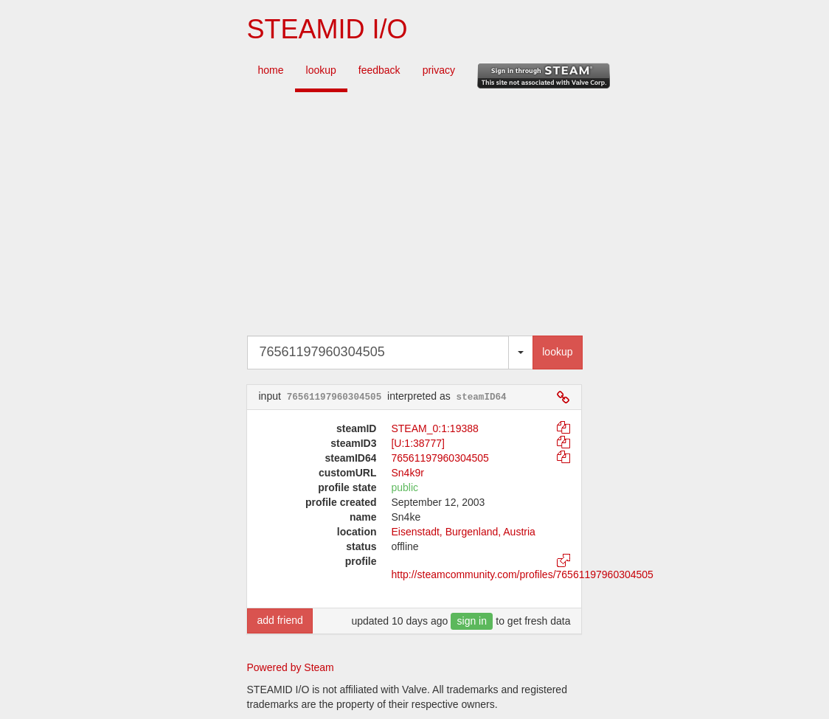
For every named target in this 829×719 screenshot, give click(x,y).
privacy (439, 70)
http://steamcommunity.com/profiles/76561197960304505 (522, 574)
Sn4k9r (407, 473)
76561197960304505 (439, 458)
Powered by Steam (290, 667)
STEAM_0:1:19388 (434, 428)
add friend (279, 620)
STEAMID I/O (326, 29)
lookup (321, 70)
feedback (379, 70)
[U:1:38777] (417, 443)
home (271, 70)
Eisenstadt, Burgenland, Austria (463, 532)
